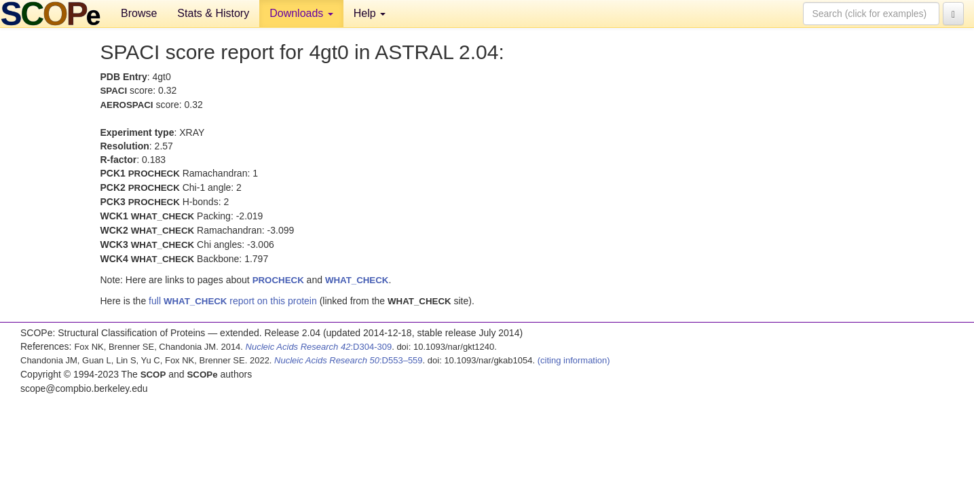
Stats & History (213, 13)
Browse (139, 13)
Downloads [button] (301, 13)
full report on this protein (233, 300)
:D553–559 (348, 360)
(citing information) (574, 360)
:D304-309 (319, 347)
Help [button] (370, 13)
